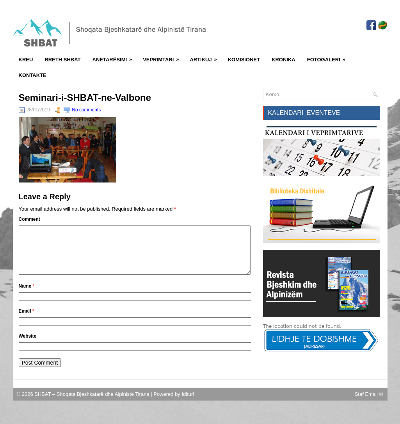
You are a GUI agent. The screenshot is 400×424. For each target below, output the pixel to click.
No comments (86, 110)
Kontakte (32, 75)
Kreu (26, 60)
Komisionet (244, 60)
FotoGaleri (328, 57)
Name (27, 295)
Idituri (187, 403)
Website (28, 345)
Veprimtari (163, 57)
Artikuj (206, 57)
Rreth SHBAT (62, 60)
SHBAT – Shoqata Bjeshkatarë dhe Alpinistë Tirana (92, 403)
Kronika (283, 60)
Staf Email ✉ (369, 403)
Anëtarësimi (114, 57)
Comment (29, 219)
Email (26, 320)
